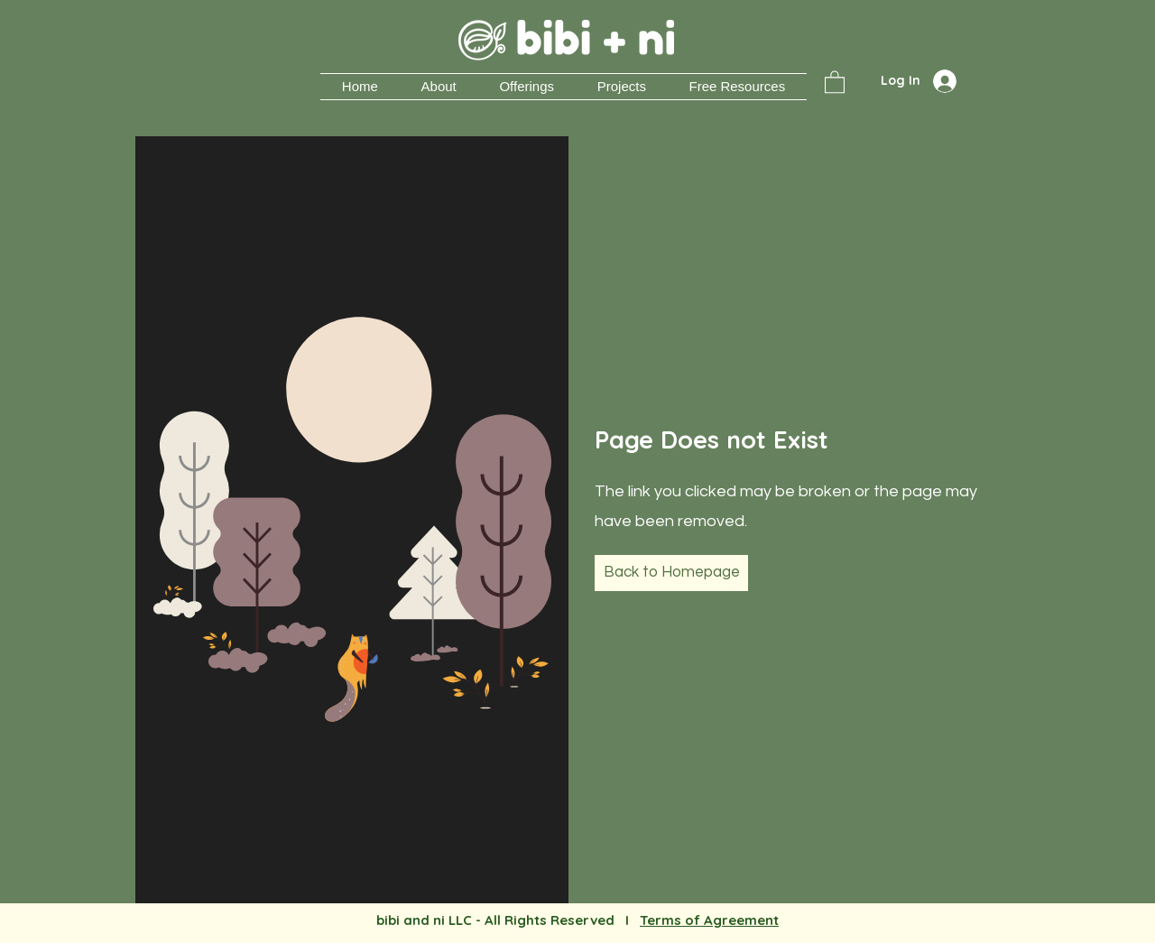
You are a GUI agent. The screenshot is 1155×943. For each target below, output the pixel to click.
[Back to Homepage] (671, 573)
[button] (622, 86)
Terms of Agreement (709, 920)
